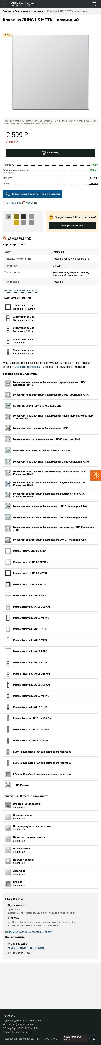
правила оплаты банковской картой (26, 948)
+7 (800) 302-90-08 (30, 1020)
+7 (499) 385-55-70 (23, 1024)
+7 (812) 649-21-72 (28, 1028)
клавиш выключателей (27, 366)
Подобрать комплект (72, 225)
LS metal (93, 183)
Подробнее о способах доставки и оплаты (29, 931)
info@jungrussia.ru (20, 1032)
